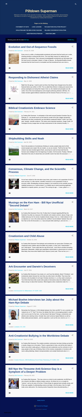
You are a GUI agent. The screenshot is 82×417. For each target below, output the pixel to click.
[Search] (76, 4)
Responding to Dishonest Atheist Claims (33, 77)
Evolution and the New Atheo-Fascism (29, 30)
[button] (72, 46)
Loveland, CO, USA (19, 327)
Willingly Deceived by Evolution (55, 30)
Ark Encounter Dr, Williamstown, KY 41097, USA (28, 290)
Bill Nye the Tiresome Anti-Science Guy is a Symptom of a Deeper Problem (35, 370)
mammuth (45, 409)
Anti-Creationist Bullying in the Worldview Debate (39, 335)
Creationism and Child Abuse (26, 236)
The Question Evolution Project (55, 27)
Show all (71, 39)
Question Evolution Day (35, 33)
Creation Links (50, 33)
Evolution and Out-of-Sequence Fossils (33, 46)
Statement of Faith (22, 27)
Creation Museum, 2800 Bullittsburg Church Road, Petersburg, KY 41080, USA (36, 360)
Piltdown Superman (41, 11)
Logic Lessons (36, 27)
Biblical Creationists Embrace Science (32, 108)
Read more (69, 68)
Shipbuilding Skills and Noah (26, 138)
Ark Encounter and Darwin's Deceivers (32, 266)
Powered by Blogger (41, 406)
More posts (41, 400)
